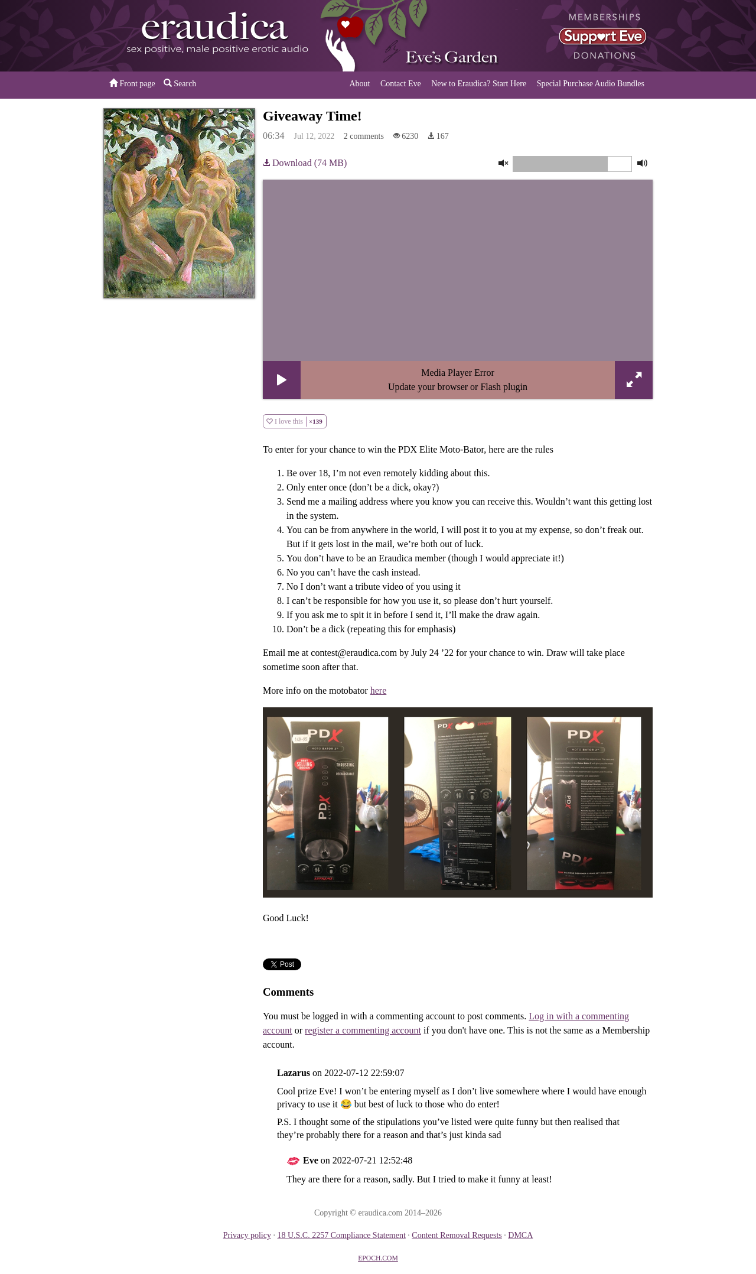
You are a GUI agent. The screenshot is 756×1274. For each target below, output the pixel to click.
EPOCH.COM (378, 1258)
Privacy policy (247, 1235)
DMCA (520, 1235)
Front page (132, 83)
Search (180, 83)
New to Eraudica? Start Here (478, 83)
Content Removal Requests (456, 1235)
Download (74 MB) (305, 163)
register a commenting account (363, 1030)
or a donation (592, 36)
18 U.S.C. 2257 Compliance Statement (341, 1235)
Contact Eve (400, 83)
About (359, 83)
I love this (295, 422)
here (378, 690)
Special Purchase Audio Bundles (590, 83)
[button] (282, 380)
